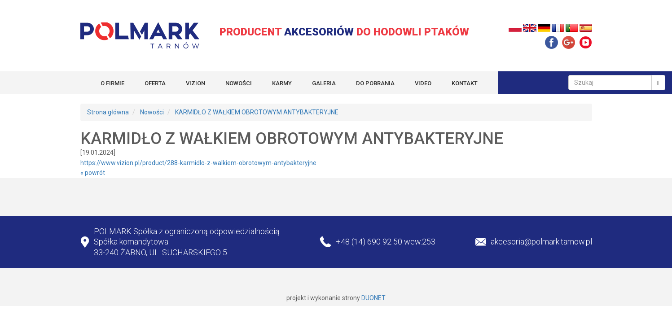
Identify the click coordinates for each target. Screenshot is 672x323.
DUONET (373, 297)
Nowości (152, 112)
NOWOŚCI (238, 83)
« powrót (92, 172)
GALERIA (324, 83)
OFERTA (155, 83)
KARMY (282, 83)
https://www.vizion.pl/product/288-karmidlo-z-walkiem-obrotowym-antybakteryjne (198, 162)
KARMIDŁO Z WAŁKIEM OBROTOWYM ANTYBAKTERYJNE (256, 112)
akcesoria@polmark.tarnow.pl (541, 241)
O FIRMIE (112, 83)
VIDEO (423, 83)
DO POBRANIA (375, 83)
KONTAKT (465, 83)
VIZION (195, 83)
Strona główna (108, 112)
